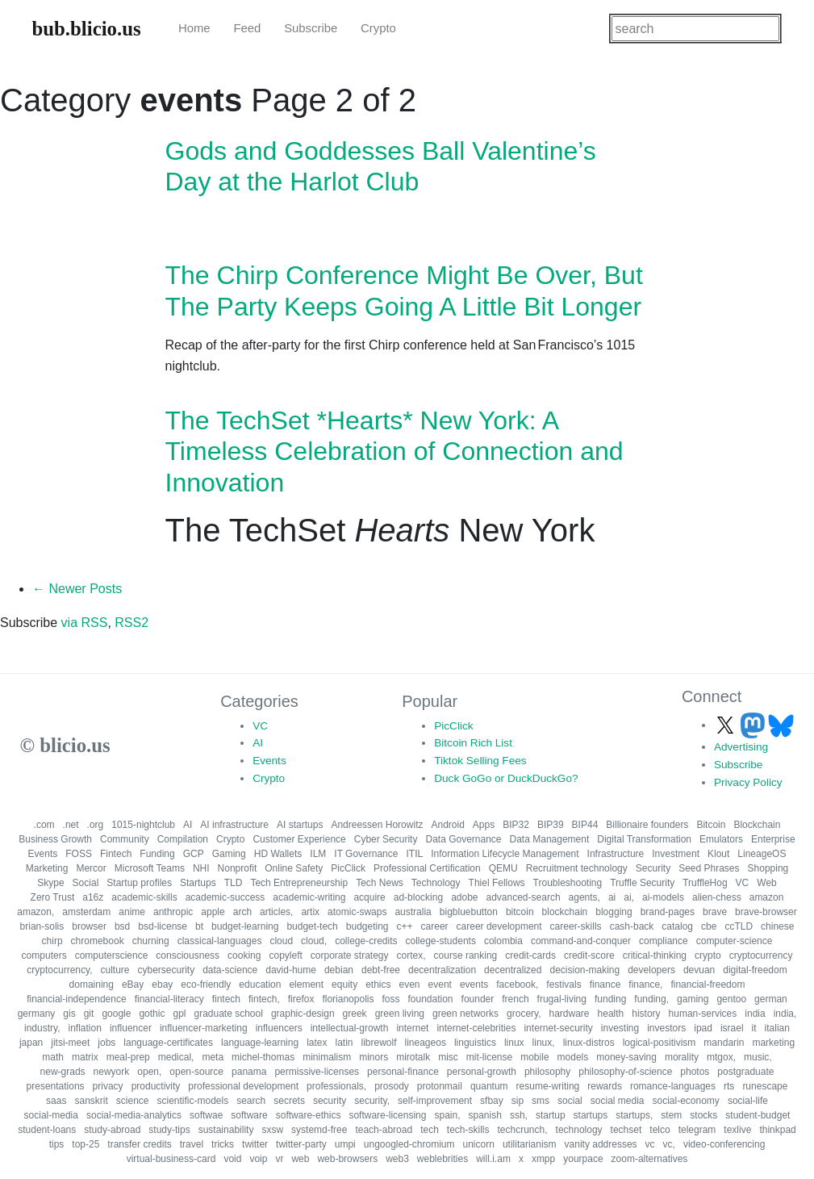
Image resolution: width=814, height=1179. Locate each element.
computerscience (111, 955)
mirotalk (413, 1057)
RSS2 (131, 622)
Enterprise (773, 839)
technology (579, 1129)
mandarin (723, 1042)
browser (89, 926)
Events (269, 761)
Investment (675, 853)
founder (478, 999)
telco (659, 1129)
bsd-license (162, 926)
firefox (301, 999)
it (754, 1028)
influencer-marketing (204, 1028)
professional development (243, 1086)
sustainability (226, 1129)
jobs (106, 1042)
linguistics (475, 1042)
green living (399, 1013)
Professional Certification (427, 868)
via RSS (84, 622)
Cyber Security (386, 839)
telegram (697, 1129)
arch (242, 912)
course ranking (466, 955)
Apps (484, 824)
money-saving (626, 1057)
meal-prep (128, 1057)
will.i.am (493, 1158)
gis (69, 1013)
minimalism (327, 1057)
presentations (56, 1086)
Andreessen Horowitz (377, 824)
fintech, (264, 999)
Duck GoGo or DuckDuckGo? (506, 778)
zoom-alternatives (650, 1158)
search (250, 1100)
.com (44, 824)
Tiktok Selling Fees (480, 761)
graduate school (228, 1013)
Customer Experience (299, 839)
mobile (534, 1057)
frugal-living (561, 999)
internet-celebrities (476, 1028)
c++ (405, 926)
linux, (543, 1042)
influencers (279, 1028)
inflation (85, 1028)
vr (279, 1158)
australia (412, 912)
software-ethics (308, 1115)
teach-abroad (383, 1129)
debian (338, 970)
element (306, 984)
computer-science (734, 941)
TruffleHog (705, 882)
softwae (206, 1115)
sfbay (491, 1100)
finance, (645, 984)
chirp (52, 941)
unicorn (479, 1144)
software (249, 1115)
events (474, 984)
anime (132, 912)
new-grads (63, 1071)
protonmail (439, 1086)
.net (71, 824)
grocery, (524, 1013)
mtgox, (721, 1057)
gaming (692, 999)
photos (694, 1071)
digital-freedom (755, 970)
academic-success (225, 897)
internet (412, 1028)
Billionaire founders (647, 824)
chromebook (97, 941)
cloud (281, 941)
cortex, (411, 955)
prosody (391, 1086)
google (116, 1013)
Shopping (768, 868)
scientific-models (192, 1100)
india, (785, 1013)
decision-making (584, 970)
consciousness (187, 955)
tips (57, 1144)
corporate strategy (350, 955)
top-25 (85, 1144)
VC (260, 726)
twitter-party (301, 1144)
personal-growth (481, 1071)
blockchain (565, 912)
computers (44, 955)
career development (499, 926)
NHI (201, 868)
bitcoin (520, 912)
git (89, 1013)
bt (199, 926)
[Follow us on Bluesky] (781, 725)
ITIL (414, 853)
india (755, 1013)
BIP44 (585, 824)
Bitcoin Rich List (473, 743)
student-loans (47, 1129)
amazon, (35, 912)
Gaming (229, 853)
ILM (318, 853)
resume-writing (548, 1086)
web (300, 1158)
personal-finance (403, 1071)
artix (310, 912)
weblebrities (442, 1158)
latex (317, 1042)
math (53, 1057)
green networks (465, 1013)
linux (514, 1042)
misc (448, 1057)
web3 (397, 1158)
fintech (226, 999)
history (646, 1013)
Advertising (741, 747)
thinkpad (777, 1129)
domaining (91, 984)
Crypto (378, 28)
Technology (436, 882)
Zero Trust (53, 897)
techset (626, 1129)
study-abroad (112, 1129)
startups (591, 1115)
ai (612, 897)
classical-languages (219, 941)
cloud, (314, 941)
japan (31, 1042)
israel (732, 1028)
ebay (162, 984)
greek (355, 1013)
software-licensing (387, 1115)
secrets (289, 1100)
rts (729, 1086)
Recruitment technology (577, 868)
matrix (85, 1057)
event (440, 984)
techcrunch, (523, 1129)
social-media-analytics (134, 1115)
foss (390, 999)
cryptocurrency (761, 955)
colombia (503, 941)
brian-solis (42, 926)
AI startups (300, 824)
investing (620, 1028)
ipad (703, 1028)
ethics (377, 984)
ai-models (663, 897)
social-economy (686, 1100)
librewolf (379, 1042)
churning (150, 941)
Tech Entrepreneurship (299, 882)
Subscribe (310, 28)
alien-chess (716, 897)
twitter (255, 1144)
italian (777, 1028)
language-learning (259, 1042)
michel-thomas (263, 1057)
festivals (563, 984)
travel (191, 1144)
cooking (244, 955)
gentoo (731, 999)
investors (666, 1028)
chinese (777, 926)
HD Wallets (278, 853)
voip (258, 1158)
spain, (447, 1115)
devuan (699, 970)
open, (149, 1071)
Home (194, 28)
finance (605, 984)
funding (610, 999)
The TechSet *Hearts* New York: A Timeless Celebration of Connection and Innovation (394, 451)
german (770, 999)
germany (37, 1013)
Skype (50, 882)
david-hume (290, 970)
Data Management (550, 839)
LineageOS (761, 853)
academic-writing (309, 897)
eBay (133, 984)
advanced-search (523, 897)
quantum (489, 1086)
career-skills (576, 926)
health (611, 1013)
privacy (108, 1086)
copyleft (285, 955)
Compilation (182, 839)
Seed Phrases (708, 868)
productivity (156, 1086)
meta (212, 1057)
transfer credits (139, 1144)
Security (653, 868)
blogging (613, 912)
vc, (669, 1144)
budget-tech (311, 926)
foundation (430, 999)
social (569, 1100)
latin (344, 1042)
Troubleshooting (568, 882)
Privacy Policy (748, 782)
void (232, 1158)
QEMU (503, 868)
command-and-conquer (581, 941)
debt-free (380, 970)
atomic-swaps (357, 912)
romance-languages (673, 1086)
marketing (773, 1042)
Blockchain (756, 824)
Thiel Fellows (497, 882)
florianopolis (348, 999)
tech (429, 1129)
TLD (233, 882)
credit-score (589, 955)
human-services (703, 1013)
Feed (247, 28)
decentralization (442, 970)
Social (86, 882)
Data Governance (463, 839)
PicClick (453, 726)
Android (447, 824)
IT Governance (366, 853)
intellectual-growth (350, 1028)
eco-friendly (206, 984)
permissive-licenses (316, 1071)
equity (344, 984)
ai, (629, 897)
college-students (441, 941)
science (132, 1100)
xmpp (543, 1158)
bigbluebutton (469, 912)
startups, (634, 1115)
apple (212, 912)
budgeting (367, 926)
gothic (152, 1013)
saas (56, 1100)
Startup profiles (139, 882)
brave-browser (766, 912)
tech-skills (468, 1129)
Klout (718, 853)
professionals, (336, 1086)
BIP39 (550, 824)
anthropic (173, 912)
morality (682, 1057)
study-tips (169, 1129)
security (329, 1100)
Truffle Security (642, 882)
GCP (193, 853)
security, (372, 1100)
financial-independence (76, 999)
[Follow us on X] (727, 725)
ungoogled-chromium (409, 1144)
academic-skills (144, 897)
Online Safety (294, 868)
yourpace (583, 1158)
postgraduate (745, 1071)
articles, (276, 912)
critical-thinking (655, 955)
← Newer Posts (77, 589)
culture (114, 970)
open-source (196, 1071)
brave (715, 912)
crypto (708, 955)
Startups (198, 882)
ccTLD (738, 926)
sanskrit (90, 1100)
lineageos (425, 1042)
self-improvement (435, 1100)
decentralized (512, 970)
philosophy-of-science (625, 1071)
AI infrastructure (234, 824)
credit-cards (530, 955)
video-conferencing (724, 1144)
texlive (737, 1129)
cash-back (632, 926)
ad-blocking (418, 897)
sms (540, 1100)
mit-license (489, 1057)
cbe (708, 926)
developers (651, 970)
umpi (345, 1144)
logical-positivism (659, 1042)
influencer (131, 1028)
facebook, (517, 984)
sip (517, 1100)
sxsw (272, 1129)
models (573, 1057)
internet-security (558, 1028)
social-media (51, 1115)
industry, (42, 1028)
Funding (157, 853)
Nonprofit (237, 868)
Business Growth (55, 839)
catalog (677, 926)
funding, (651, 999)
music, (758, 1057)
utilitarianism (530, 1144)
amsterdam (86, 912)
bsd (122, 926)
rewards (604, 1086)
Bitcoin (710, 824)
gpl (179, 1013)
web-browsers (347, 1158)
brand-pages (668, 912)
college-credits (366, 941)
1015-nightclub (143, 824)
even (409, 984)
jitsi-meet (70, 1042)
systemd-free (319, 1129)
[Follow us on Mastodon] (754, 725)
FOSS (78, 853)
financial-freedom (707, 984)
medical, (176, 1057)
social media (618, 1100)
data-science (229, 970)
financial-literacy (169, 999)
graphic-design (303, 1013)
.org (95, 824)
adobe (464, 897)
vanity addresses (601, 1144)
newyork (112, 1071)
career (435, 926)
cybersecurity (166, 970)
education (260, 984)
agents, (584, 897)
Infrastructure (616, 853)
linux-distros (589, 1042)
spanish (485, 1115)
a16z (92, 897)
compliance (663, 941)
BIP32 (516, 824)
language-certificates (168, 1042)
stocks (703, 1115)
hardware (569, 1013)
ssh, (519, 1115)
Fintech (115, 853)
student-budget (757, 1115)
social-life (748, 1100)
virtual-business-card (171, 1158)
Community (124, 839)
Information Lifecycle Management (504, 853)
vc (650, 1144)
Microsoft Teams (150, 868)
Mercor (91, 868)
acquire (369, 897)
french (515, 999)
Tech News (379, 882)
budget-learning (244, 926)
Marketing (47, 868)
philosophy (547, 1071)
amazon (766, 897)
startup (551, 1115)
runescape (764, 1086)
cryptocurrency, (59, 970)
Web (766, 882)
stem (671, 1115)
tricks (222, 1144)
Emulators (721, 839)
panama (249, 1071)
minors (373, 1057)
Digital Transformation (644, 839)
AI (258, 743)
